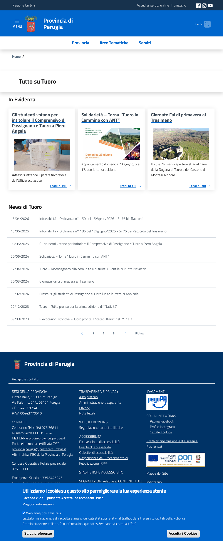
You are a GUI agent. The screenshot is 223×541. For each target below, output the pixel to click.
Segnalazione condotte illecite (101, 427)
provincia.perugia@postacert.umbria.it (39, 449)
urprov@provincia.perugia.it (45, 438)
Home (16, 56)
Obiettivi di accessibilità (96, 452)
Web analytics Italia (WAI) (44, 518)
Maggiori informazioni (38, 509)
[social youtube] (210, 5)
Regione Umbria (23, 5)
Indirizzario (154, 482)
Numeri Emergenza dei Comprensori (38, 483)
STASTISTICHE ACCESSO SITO (101, 472)
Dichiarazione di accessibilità (99, 441)
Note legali (87, 413)
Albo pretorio (88, 397)
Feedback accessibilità (95, 447)
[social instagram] (204, 5)
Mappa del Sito (157, 473)
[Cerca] (205, 24)
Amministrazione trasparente (100, 402)
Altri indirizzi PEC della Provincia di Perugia (42, 454)
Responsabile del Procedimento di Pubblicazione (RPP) (103, 460)
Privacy (84, 407)
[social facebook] (198, 5)
